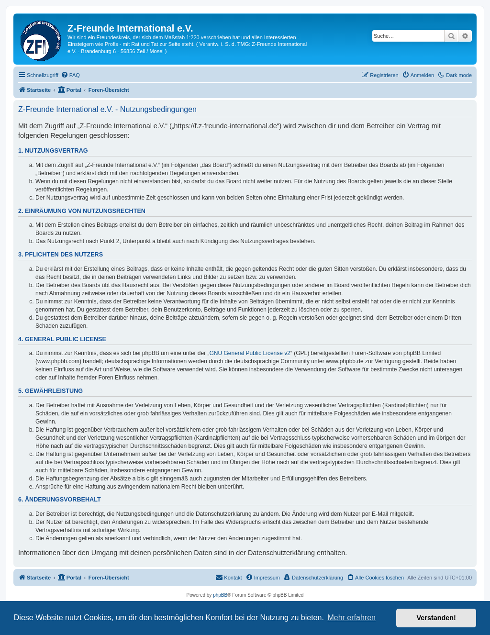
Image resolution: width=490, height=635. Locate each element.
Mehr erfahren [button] (351, 617)
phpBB (220, 595)
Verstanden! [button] (436, 618)
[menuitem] (70, 75)
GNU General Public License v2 (250, 353)
